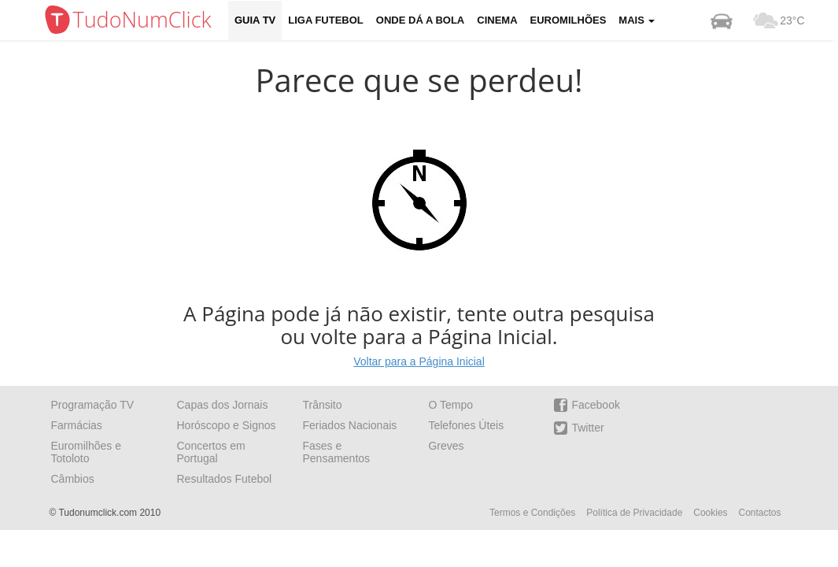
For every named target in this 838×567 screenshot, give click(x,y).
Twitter (579, 428)
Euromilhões (568, 20)
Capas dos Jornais (222, 404)
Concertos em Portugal (210, 452)
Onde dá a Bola (420, 20)
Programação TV (93, 404)
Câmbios (72, 478)
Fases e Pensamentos (336, 452)
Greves (445, 445)
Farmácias (76, 425)
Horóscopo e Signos (225, 425)
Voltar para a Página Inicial (419, 361)
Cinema (497, 20)
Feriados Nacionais (349, 425)
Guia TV (254, 20)
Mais (636, 20)
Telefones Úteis (466, 425)
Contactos (759, 512)
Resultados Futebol (223, 478)
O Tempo (450, 404)
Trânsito (321, 404)
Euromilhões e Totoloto (86, 452)
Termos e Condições (532, 512)
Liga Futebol (326, 20)
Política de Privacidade (634, 512)
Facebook (586, 405)
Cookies (710, 512)
